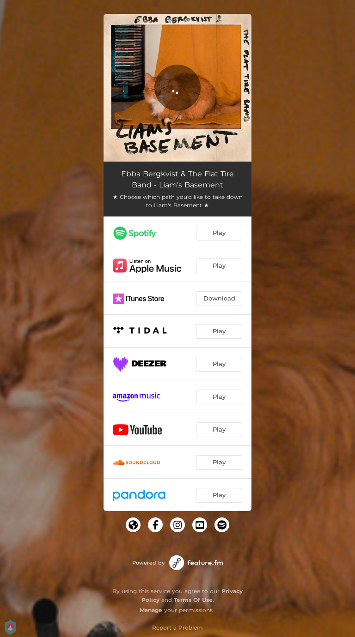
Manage (151, 610)
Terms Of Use (193, 599)
